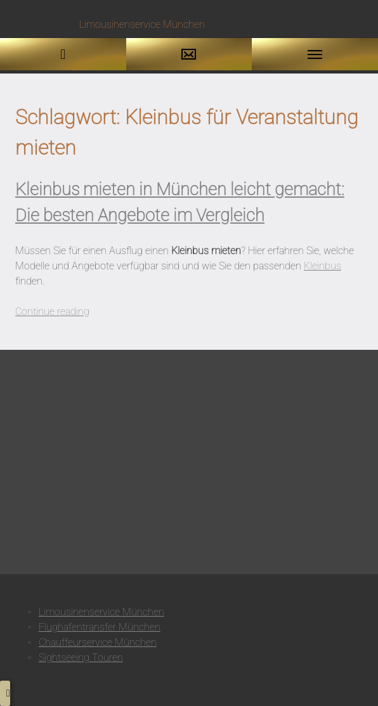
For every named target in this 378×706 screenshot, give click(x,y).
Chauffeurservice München (98, 642)
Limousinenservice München (101, 612)
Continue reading (52, 311)
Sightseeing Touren (81, 657)
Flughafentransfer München (99, 627)
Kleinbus (322, 266)
